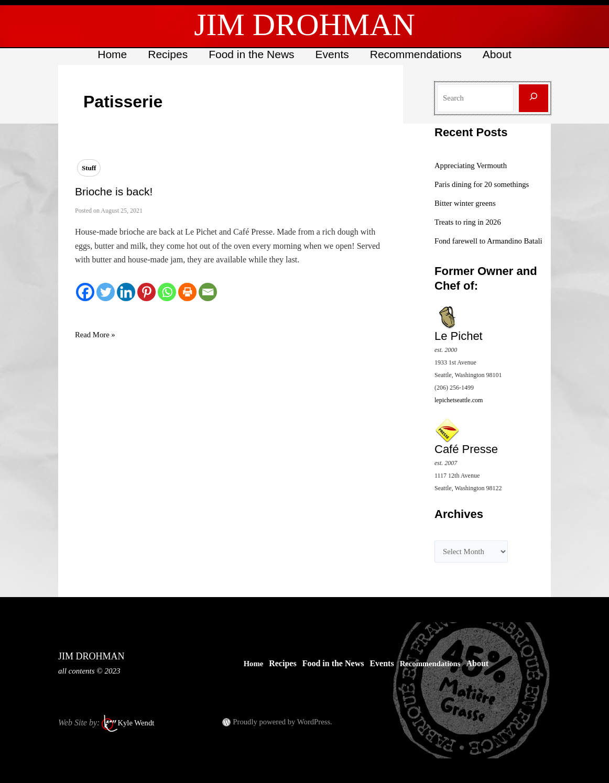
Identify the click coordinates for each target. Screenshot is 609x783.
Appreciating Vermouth (473, 165)
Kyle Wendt (137, 722)
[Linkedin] (126, 292)
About (499, 54)
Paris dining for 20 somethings (485, 184)
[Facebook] (85, 292)
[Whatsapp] (167, 292)
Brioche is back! (114, 191)
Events (333, 54)
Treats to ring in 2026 (470, 221)
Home (109, 54)
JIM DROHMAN (304, 24)
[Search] (533, 98)
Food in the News (250, 54)
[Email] (208, 292)
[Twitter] (105, 292)
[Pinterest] (146, 292)
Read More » (97, 334)
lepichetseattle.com (458, 412)
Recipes (166, 54)
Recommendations (417, 54)
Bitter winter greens (467, 202)
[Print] (187, 292)
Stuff (89, 168)
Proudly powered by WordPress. (287, 721)
